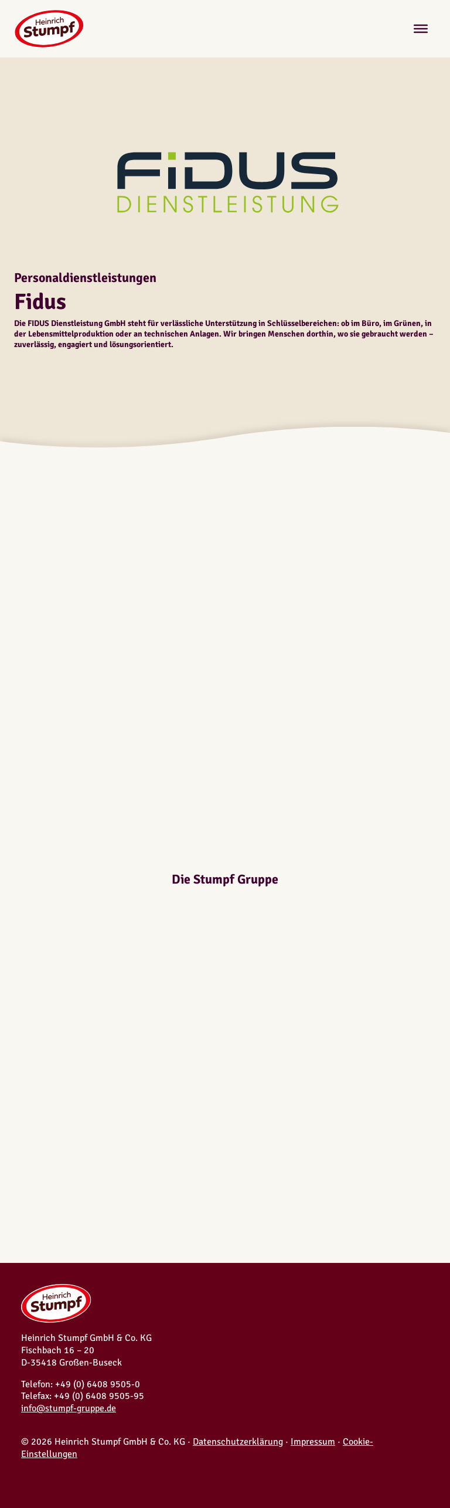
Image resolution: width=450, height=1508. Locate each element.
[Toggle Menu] (421, 29)
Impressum (313, 1442)
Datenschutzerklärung (238, 1442)
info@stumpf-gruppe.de (68, 1408)
